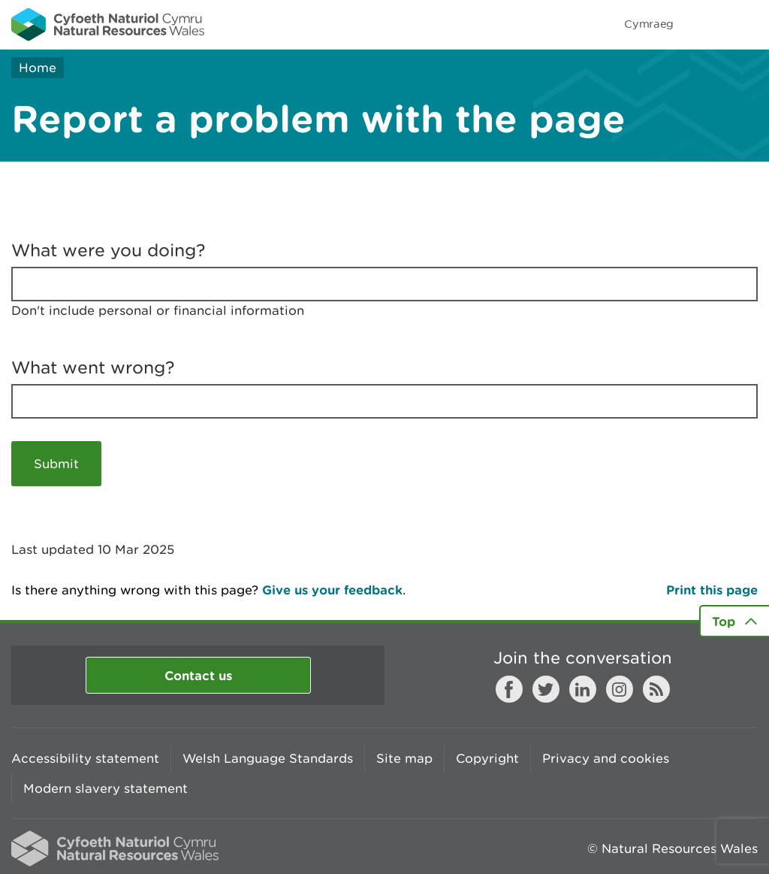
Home (37, 67)
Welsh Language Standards (267, 758)
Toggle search (706, 24)
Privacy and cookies (605, 758)
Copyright (487, 758)
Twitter (545, 689)
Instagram (619, 689)
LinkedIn (582, 689)
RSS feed (656, 689)
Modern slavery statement (105, 788)
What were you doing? (108, 250)
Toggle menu (748, 24)
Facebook (509, 689)
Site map (404, 758)
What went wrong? (93, 367)
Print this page (712, 589)
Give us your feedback (332, 589)
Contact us (198, 675)
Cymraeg (649, 24)
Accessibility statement (85, 758)
